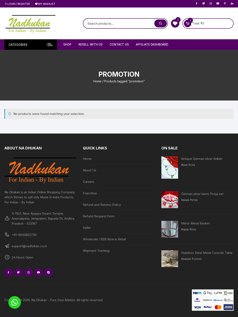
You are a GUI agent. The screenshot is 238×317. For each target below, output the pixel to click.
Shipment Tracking (96, 251)
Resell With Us (90, 44)
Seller (87, 228)
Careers (88, 182)
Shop (67, 44)
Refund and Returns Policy (102, 205)
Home (97, 81)
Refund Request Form (98, 216)
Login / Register (17, 3)
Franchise (90, 193)
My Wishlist (45, 3)
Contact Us (119, 44)
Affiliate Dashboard (152, 44)
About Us (89, 170)
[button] (14, 302)
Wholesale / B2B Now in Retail (104, 239)
